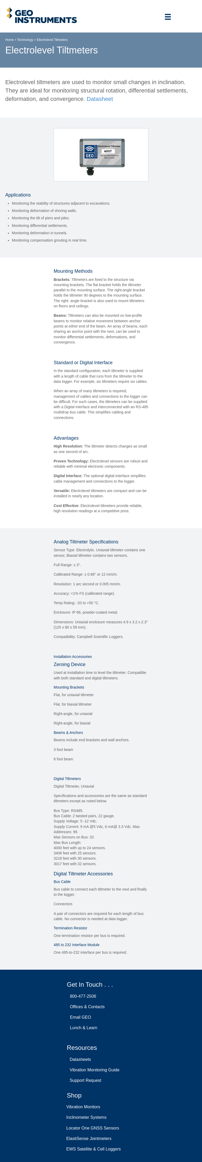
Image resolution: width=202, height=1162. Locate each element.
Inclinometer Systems (86, 1117)
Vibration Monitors (83, 1107)
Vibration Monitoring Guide (93, 1070)
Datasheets (79, 1059)
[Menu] (167, 16)
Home (9, 40)
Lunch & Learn (82, 1027)
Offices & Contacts (86, 1007)
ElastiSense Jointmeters (89, 1138)
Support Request (84, 1080)
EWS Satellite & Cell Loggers (93, 1149)
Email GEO (79, 1017)
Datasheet (100, 99)
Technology (25, 40)
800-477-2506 (82, 996)
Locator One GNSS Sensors (92, 1128)
